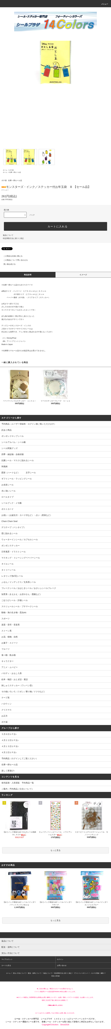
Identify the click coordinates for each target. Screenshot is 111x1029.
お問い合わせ (61, 965)
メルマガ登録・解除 (97, 973)
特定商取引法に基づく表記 (13, 238)
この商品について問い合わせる (14, 260)
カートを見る (6, 965)
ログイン (60, 959)
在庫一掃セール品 (15, 172)
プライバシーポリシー (81, 973)
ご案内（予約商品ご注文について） (17, 789)
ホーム (5, 170)
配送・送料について (34, 973)
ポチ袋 (11, 170)
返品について (8, 235)
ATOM (58, 976)
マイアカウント (7, 959)
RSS (52, 976)
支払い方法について (19, 973)
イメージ (83, 275)
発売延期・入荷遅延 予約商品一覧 (17, 783)
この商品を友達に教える (11, 256)
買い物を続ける (8, 264)
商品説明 (28, 275)
